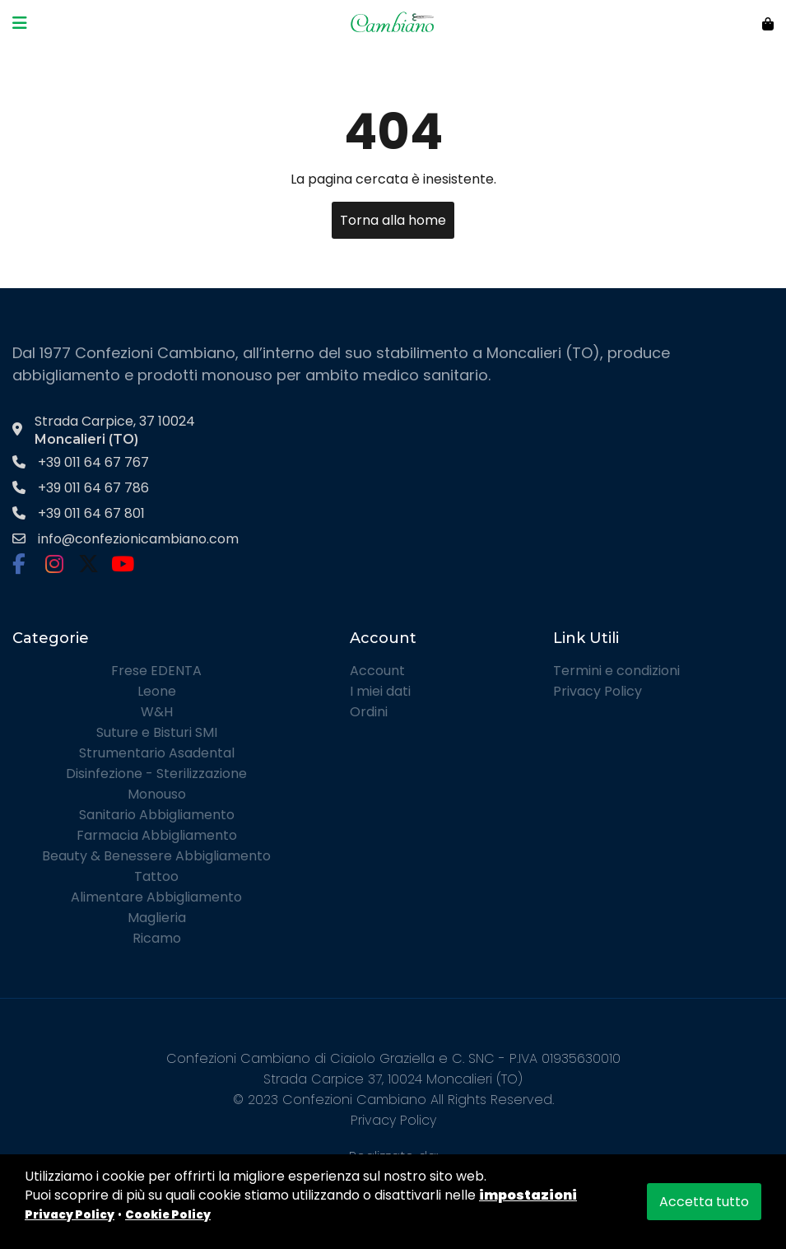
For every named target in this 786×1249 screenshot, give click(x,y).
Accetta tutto (704, 1201)
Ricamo (157, 938)
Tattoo (156, 876)
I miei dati (380, 691)
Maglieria (157, 917)
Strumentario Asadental (157, 752)
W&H (157, 711)
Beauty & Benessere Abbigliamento (156, 855)
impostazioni (528, 1195)
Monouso (157, 794)
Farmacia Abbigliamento (157, 835)
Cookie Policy (168, 1215)
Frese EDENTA (156, 670)
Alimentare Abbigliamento (156, 897)
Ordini (369, 711)
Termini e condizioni (616, 670)
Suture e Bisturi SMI (156, 732)
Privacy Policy (597, 691)
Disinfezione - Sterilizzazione (156, 773)
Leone (156, 691)
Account (377, 670)
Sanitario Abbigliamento (157, 814)
